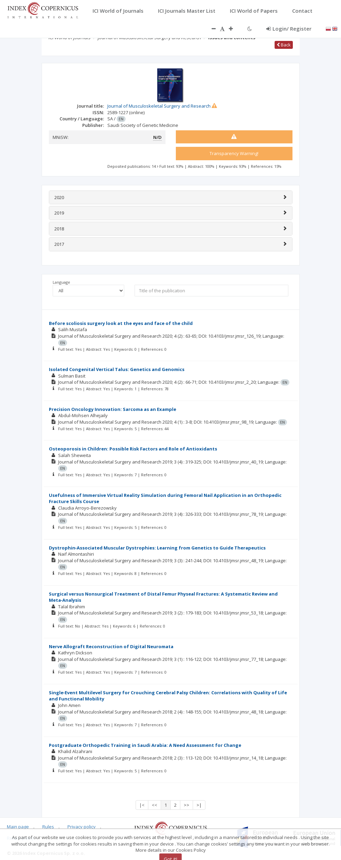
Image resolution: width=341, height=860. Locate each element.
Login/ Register (288, 28)
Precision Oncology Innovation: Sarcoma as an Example (112, 409)
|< (142, 805)
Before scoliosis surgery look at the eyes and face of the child (121, 323)
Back (284, 45)
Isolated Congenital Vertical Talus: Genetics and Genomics (116, 369)
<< (154, 805)
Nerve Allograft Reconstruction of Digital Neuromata (111, 646)
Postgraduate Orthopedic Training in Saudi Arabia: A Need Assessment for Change (145, 745)
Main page (18, 827)
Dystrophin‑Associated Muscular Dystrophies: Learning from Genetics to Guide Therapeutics (157, 548)
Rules (48, 827)
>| (199, 805)
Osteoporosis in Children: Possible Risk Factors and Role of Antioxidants (133, 449)
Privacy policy (81, 827)
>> (186, 805)
